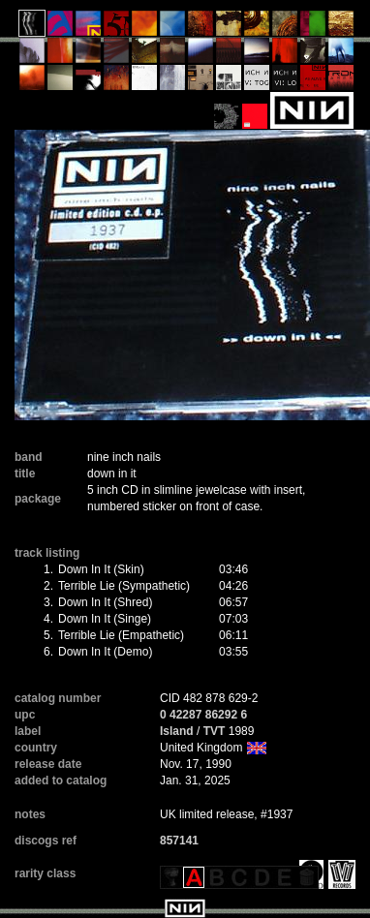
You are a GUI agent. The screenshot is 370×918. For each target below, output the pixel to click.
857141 (179, 840)
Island (177, 731)
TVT (214, 731)
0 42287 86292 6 (203, 714)
